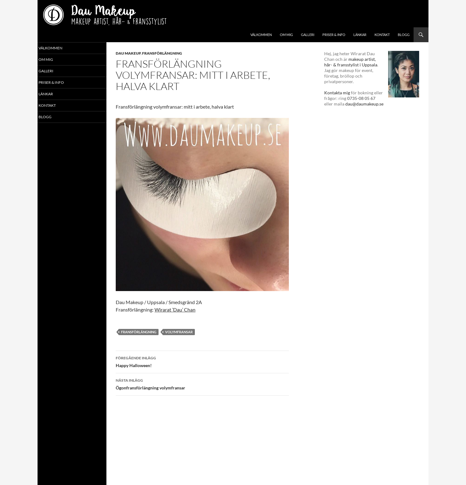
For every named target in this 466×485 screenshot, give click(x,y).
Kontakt (382, 35)
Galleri (307, 35)
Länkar (359, 35)
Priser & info (333, 35)
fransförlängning (138, 332)
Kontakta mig (337, 92)
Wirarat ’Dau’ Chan (175, 309)
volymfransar (179, 332)
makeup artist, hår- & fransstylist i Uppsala (350, 61)
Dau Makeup (128, 53)
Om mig (286, 35)
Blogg (404, 35)
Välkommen (261, 35)
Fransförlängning (162, 53)
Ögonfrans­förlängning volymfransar (202, 383)
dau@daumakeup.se (364, 103)
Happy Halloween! (202, 361)
